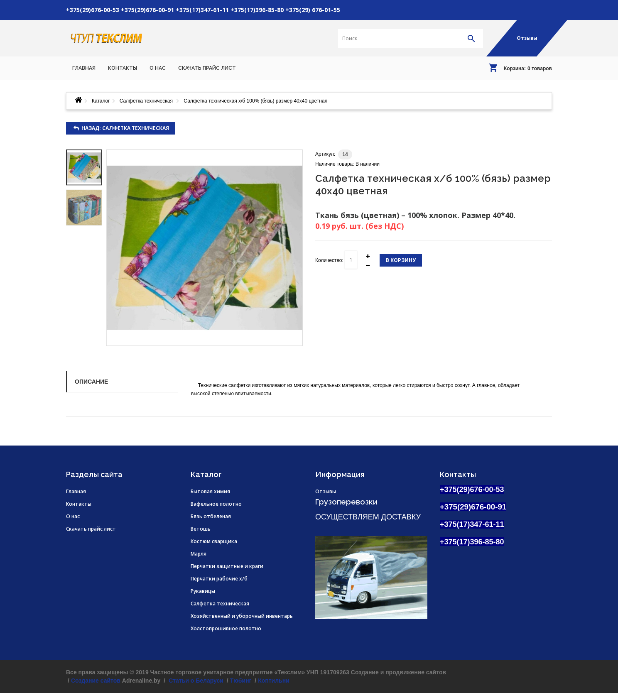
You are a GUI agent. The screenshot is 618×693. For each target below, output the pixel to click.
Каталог (101, 101)
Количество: (329, 260)
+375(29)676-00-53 (92, 10)
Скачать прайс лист (91, 528)
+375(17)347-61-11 (202, 10)
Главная (76, 491)
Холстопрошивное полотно (226, 628)
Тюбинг (241, 680)
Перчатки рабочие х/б (219, 578)
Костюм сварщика (214, 541)
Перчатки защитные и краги (227, 566)
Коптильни (273, 680)
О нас (73, 516)
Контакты (78, 503)
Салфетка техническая (147, 101)
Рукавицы (203, 591)
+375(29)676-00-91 (147, 10)
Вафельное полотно (216, 503)
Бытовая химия (210, 491)
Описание (91, 381)
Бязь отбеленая (211, 516)
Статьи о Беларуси (195, 680)
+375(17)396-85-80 (257, 10)
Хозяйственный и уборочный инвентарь (242, 616)
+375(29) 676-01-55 (312, 10)
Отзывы (527, 38)
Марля (198, 553)
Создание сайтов (95, 680)
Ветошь (201, 528)
